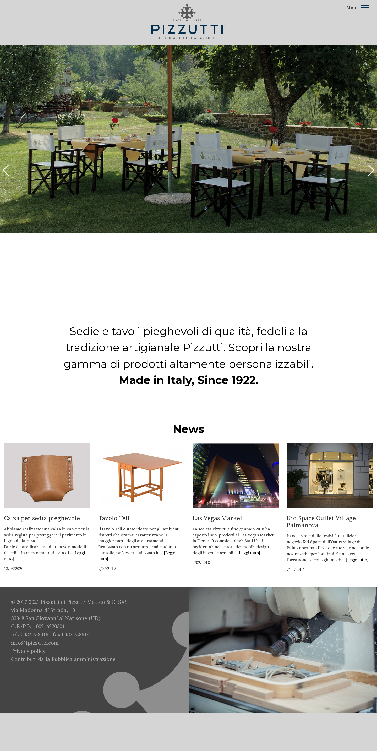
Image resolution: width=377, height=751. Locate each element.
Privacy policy (28, 651)
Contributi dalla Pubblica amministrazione (63, 659)
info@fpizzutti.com (35, 643)
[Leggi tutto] (248, 553)
